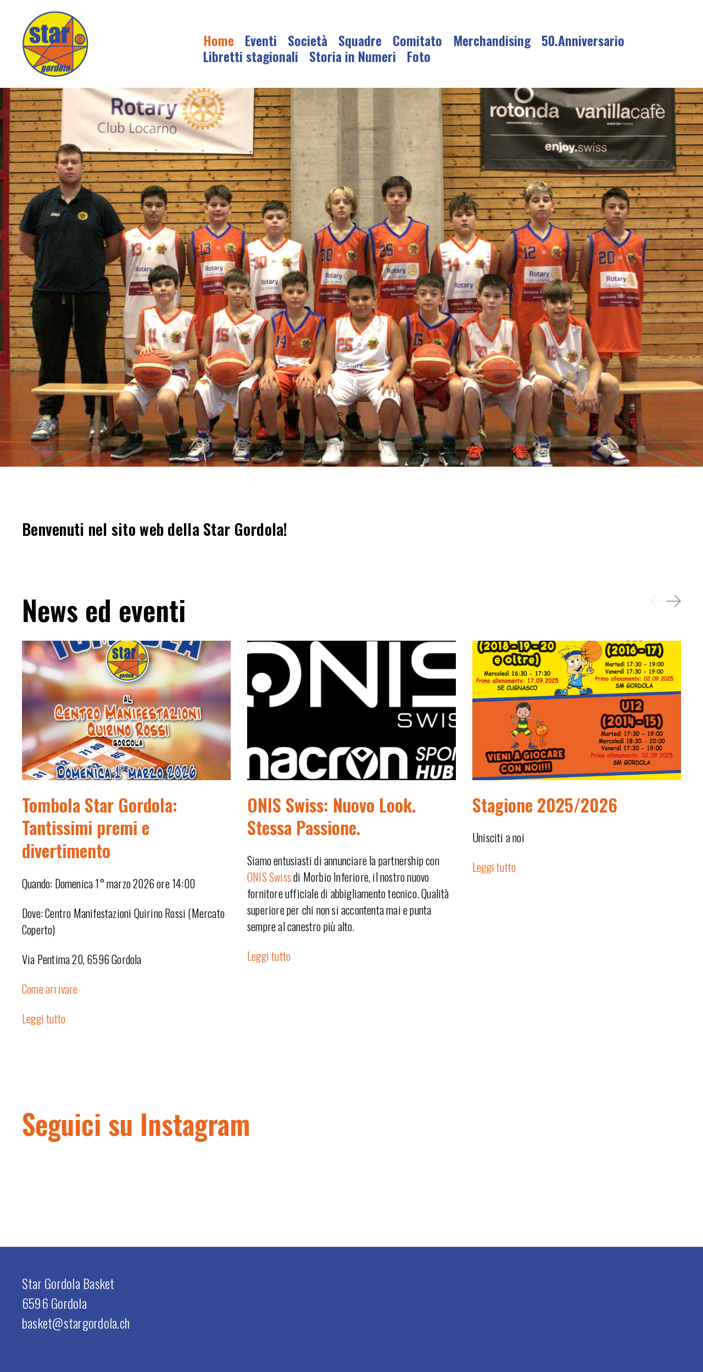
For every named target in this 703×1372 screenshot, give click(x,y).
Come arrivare (50, 989)
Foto (419, 56)
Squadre (360, 40)
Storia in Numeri (352, 56)
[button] (656, 600)
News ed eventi (104, 609)
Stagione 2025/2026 (544, 804)
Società (307, 40)
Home (218, 40)
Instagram (195, 1123)
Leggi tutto (43, 1018)
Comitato (417, 40)
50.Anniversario (583, 40)
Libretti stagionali (250, 56)
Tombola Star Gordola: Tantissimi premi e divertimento (99, 827)
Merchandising (492, 40)
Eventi (261, 40)
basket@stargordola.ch (76, 1322)
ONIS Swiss (269, 877)
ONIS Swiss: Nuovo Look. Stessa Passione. (331, 816)
